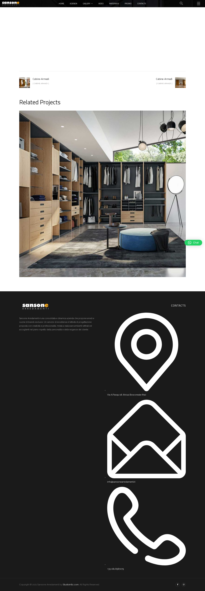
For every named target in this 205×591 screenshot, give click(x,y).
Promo (128, 3)
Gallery (86, 3)
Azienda (73, 3)
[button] (193, 242)
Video (101, 3)
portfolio (89, 47)
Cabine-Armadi (106, 47)
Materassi (114, 3)
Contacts (141, 3)
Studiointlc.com (71, 584)
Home (61, 3)
